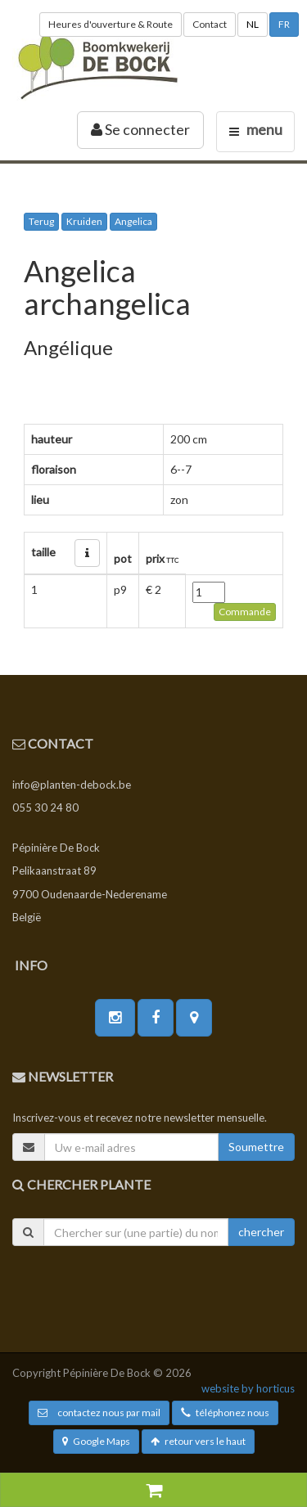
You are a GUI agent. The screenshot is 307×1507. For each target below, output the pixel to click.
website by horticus (248, 1388)
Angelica (133, 221)
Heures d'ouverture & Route (110, 24)
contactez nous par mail (99, 1412)
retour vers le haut (198, 1441)
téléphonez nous (225, 1412)
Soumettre (256, 1147)
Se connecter (140, 129)
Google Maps (96, 1441)
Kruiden (84, 221)
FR (284, 24)
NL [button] (252, 24)
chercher (261, 1232)
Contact (209, 24)
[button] (87, 553)
